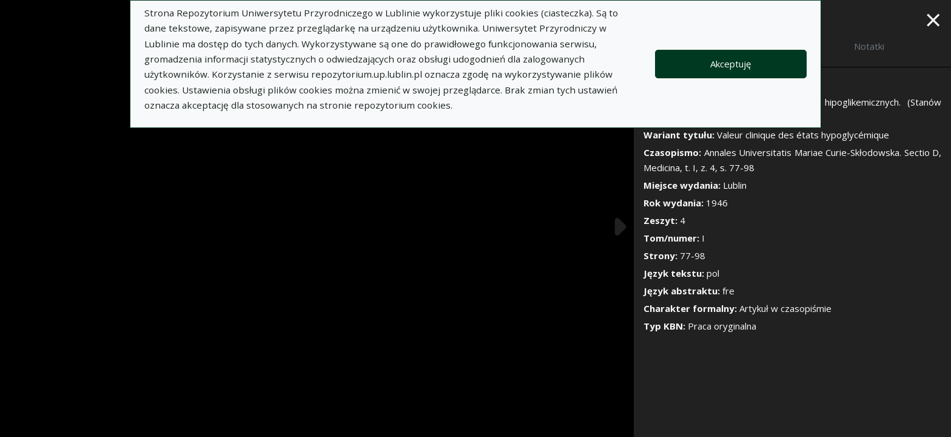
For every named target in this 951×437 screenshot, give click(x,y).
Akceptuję (730, 64)
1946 (717, 203)
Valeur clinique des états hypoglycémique (803, 135)
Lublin (735, 185)
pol (713, 273)
